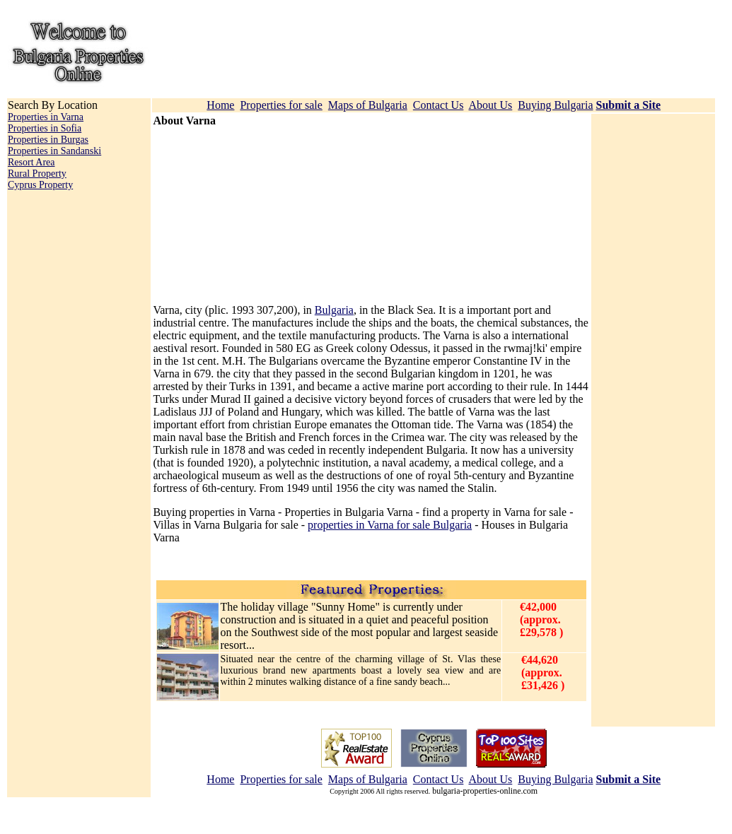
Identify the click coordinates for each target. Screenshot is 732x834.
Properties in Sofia (44, 128)
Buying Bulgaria (555, 105)
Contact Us (438, 105)
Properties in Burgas (48, 139)
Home (220, 105)
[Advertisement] (241, 215)
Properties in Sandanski (54, 151)
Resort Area (31, 162)
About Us (491, 105)
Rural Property (37, 173)
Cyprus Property (40, 185)
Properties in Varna (45, 117)
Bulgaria (334, 310)
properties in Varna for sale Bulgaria (390, 525)
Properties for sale (281, 105)
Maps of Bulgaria (367, 105)
